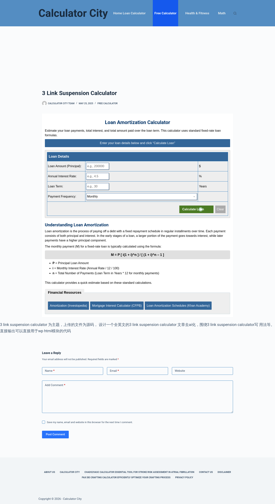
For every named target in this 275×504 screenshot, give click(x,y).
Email (114, 369)
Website (180, 369)
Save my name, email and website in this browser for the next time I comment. (90, 420)
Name (50, 369)
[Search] (235, 13)
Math (222, 13)
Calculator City (73, 13)
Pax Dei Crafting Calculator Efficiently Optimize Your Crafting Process (126, 475)
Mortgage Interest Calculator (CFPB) (117, 304)
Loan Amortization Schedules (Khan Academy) (179, 304)
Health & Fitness (197, 13)
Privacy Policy (184, 475)
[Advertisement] (137, 55)
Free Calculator (165, 13)
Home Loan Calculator (129, 13)
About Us (49, 470)
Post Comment (55, 433)
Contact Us (206, 470)
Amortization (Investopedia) (68, 304)
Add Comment (55, 383)
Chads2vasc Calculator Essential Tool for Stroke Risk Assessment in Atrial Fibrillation (139, 470)
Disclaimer (224, 470)
